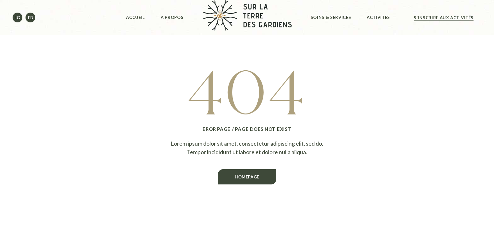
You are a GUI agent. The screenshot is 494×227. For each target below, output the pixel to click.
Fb (30, 17)
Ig (17, 17)
